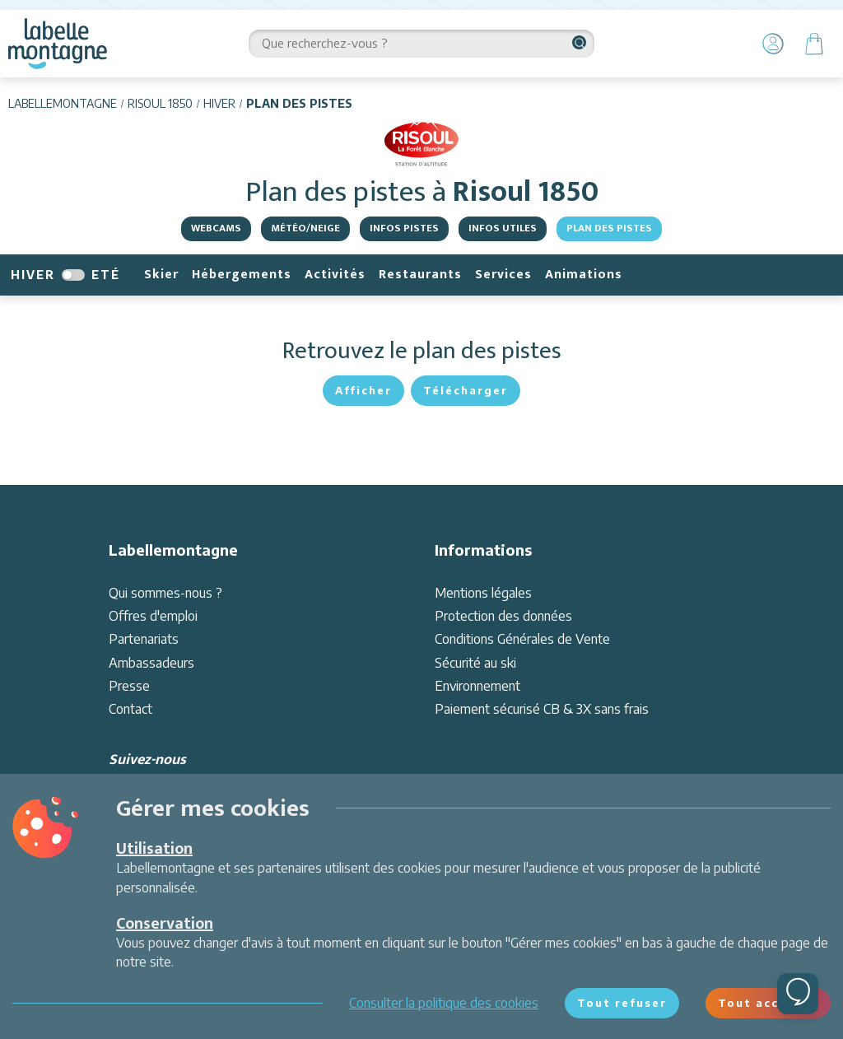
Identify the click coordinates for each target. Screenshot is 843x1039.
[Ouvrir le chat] (797, 993)
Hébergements (241, 274)
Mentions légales (483, 593)
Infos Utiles (502, 228)
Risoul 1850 (160, 103)
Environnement (477, 686)
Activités (335, 274)
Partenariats (144, 639)
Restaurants (420, 274)
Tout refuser (622, 1002)
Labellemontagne (62, 103)
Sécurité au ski (475, 663)
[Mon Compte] (773, 43)
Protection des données (503, 616)
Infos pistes (404, 228)
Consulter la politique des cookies (443, 1003)
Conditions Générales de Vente (522, 639)
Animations (583, 274)
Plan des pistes (609, 228)
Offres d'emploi (153, 616)
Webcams (216, 228)
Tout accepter (768, 1002)
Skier (161, 274)
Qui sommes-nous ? (165, 593)
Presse (129, 686)
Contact (130, 709)
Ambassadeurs (151, 663)
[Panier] (814, 43)
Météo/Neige (305, 228)
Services (503, 274)
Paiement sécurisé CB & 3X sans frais (542, 709)
